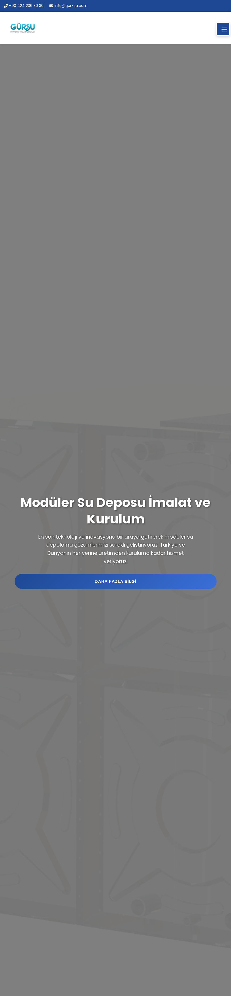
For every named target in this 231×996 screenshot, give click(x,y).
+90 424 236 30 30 (24, 5)
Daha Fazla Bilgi (115, 581)
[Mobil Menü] (223, 29)
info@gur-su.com (68, 5)
